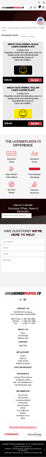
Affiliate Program (23, 363)
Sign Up (23, 358)
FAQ (25, 346)
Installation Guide (23, 380)
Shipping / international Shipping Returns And (23, 449)
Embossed (23, 403)
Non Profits (23, 395)
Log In (22, 356)
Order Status (23, 361)
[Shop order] (32, 36)
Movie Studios (23, 405)
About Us (23, 330)
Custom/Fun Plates (29, 28)
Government (23, 398)
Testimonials (23, 336)
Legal (16, 446)
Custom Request (23, 367)
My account (23, 352)
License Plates (14, 28)
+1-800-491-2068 (28, 321)
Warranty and (13, 452)
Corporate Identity (23, 400)
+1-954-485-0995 (28, 319)
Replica (23, 413)
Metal (23, 408)
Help (21, 346)
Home (3, 28)
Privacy (25, 446)
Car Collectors (23, 410)
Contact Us (23, 309)
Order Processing (33, 452)
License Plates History (23, 377)
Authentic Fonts (23, 416)
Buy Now (35, 80)
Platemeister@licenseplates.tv (23, 427)
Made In (23, 338)
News (23, 333)
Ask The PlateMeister (23, 382)
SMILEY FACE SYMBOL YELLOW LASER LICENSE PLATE (23, 89)
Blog (23, 418)
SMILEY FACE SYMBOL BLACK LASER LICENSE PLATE (23, 45)
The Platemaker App (22, 385)
